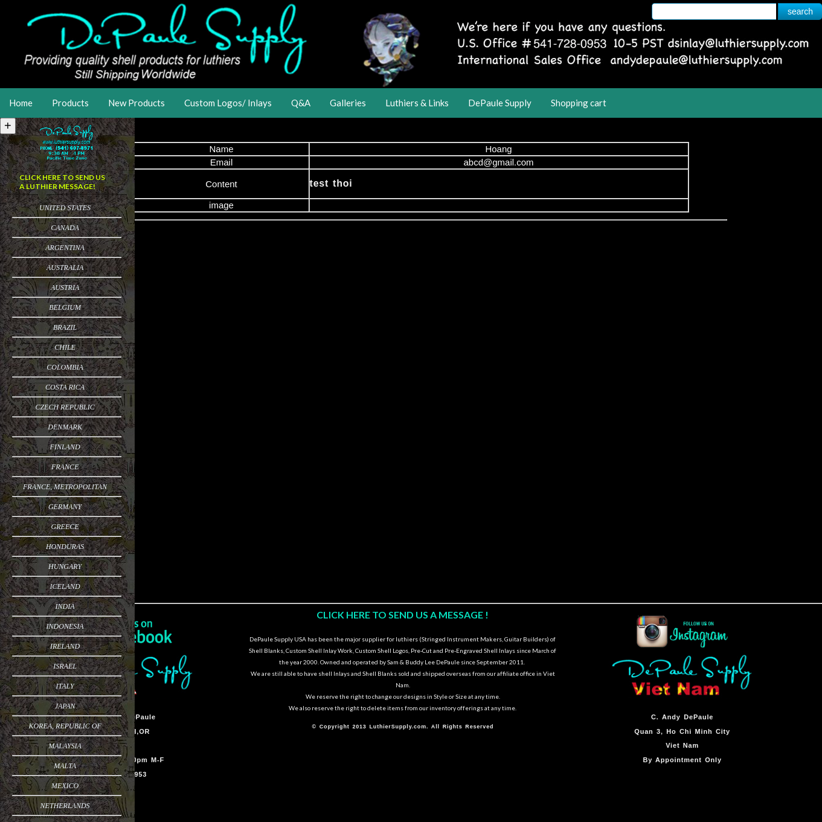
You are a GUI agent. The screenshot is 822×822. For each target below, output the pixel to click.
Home (21, 102)
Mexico (65, 786)
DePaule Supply (499, 102)
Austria (65, 287)
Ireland (65, 646)
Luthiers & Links (417, 102)
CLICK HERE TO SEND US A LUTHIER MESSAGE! (62, 182)
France (65, 467)
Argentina (65, 247)
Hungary (65, 566)
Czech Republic (64, 407)
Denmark (65, 427)
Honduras (65, 546)
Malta (65, 766)
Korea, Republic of (64, 726)
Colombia (65, 367)
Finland (65, 447)
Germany (65, 507)
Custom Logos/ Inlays (228, 102)
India (65, 606)
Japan (65, 706)
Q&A (300, 102)
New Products (136, 102)
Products (70, 102)
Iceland (65, 586)
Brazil (65, 327)
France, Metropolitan (65, 487)
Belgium (65, 307)
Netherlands (65, 805)
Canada (65, 227)
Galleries (348, 102)
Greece (65, 526)
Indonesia (65, 626)
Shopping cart (578, 102)
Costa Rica (65, 387)
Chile (64, 347)
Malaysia (65, 746)
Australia (65, 267)
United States (65, 208)
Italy (65, 686)
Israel (65, 666)
